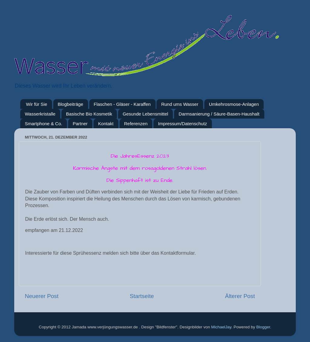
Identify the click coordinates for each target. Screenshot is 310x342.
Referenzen (136, 123)
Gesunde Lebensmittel (145, 113)
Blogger (263, 327)
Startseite (142, 296)
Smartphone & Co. (43, 123)
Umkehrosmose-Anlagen (234, 104)
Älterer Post (240, 296)
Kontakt (106, 123)
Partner (80, 123)
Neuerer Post (41, 296)
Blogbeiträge (70, 104)
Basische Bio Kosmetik (89, 113)
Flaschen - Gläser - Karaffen (122, 104)
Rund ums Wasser (179, 104)
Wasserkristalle (40, 113)
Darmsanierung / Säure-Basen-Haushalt (219, 113)
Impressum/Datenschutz (182, 123)
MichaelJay (221, 327)
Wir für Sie (36, 104)
